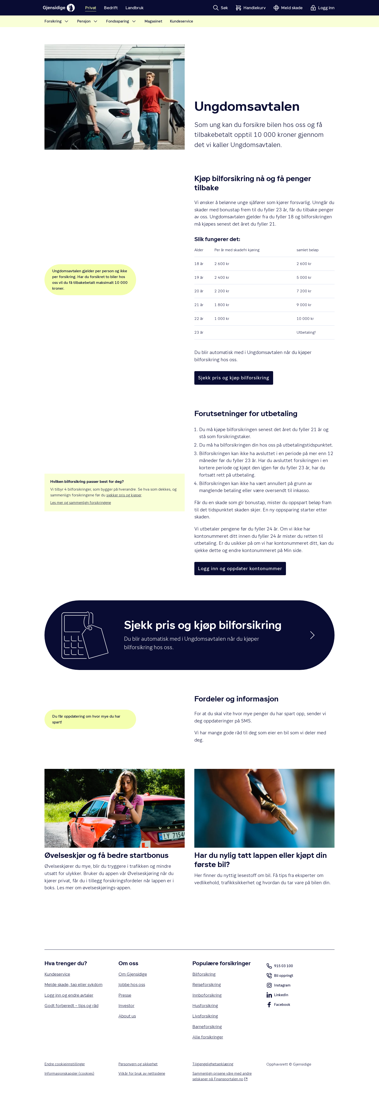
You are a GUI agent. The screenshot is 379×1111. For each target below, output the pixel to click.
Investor (127, 1018)
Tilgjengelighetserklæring (214, 1079)
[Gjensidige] (61, 7)
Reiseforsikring (208, 996)
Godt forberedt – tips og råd (74, 1025)
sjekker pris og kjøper (124, 495)
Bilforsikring (205, 985)
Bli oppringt (280, 987)
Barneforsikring (208, 1040)
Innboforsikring (208, 1007)
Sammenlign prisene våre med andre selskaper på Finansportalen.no (223, 1091)
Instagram (278, 997)
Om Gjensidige (134, 985)
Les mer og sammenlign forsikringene (82, 502)
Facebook (278, 1016)
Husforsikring (206, 1018)
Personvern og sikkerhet (139, 1079)
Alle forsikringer (209, 1051)
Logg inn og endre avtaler (71, 1014)
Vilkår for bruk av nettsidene (142, 1088)
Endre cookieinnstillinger (65, 1079)
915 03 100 (280, 977)
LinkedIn (277, 1007)
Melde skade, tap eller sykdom (67, 999)
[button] (220, 7)
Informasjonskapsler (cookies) (69, 1088)
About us (128, 1029)
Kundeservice (58, 985)
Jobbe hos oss (132, 996)
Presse (125, 1007)
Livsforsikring (206, 1029)
